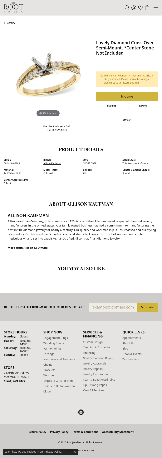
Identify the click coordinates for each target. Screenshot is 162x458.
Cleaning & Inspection (97, 347)
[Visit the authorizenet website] (81, 412)
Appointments (131, 338)
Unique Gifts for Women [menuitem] (59, 386)
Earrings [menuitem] (48, 354)
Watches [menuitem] (48, 375)
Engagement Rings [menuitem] (55, 338)
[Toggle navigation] (156, 7)
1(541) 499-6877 (56, 130)
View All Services (93, 390)
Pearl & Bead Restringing (99, 379)
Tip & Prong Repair (95, 385)
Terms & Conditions (85, 432)
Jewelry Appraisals (94, 363)
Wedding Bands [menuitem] (53, 343)
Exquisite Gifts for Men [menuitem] (58, 380)
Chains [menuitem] (47, 364)
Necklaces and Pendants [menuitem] (59, 359)
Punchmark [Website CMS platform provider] (87, 450)
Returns (143, 106)
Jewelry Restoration (95, 374)
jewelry (11, 23)
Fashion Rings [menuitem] (52, 348)
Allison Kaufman (52, 163)
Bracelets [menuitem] (49, 370)
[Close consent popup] (75, 452)
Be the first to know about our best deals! (45, 307)
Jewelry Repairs (93, 369)
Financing (89, 353)
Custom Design (93, 342)
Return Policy (37, 432)
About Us (128, 343)
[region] (48, 74)
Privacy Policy (59, 432)
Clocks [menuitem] (47, 391)
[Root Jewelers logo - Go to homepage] (13, 7)
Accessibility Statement (118, 432)
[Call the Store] (14, 381)
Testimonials (130, 359)
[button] (127, 7)
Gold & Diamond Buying (98, 358)
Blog (125, 348)
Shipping (111, 106)
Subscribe (147, 307)
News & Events (131, 354)
